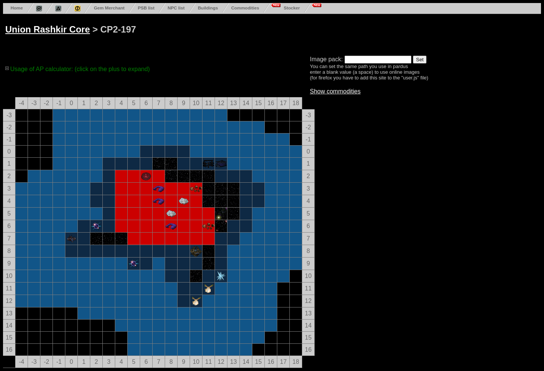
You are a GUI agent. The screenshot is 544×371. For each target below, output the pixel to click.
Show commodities (335, 91)
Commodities (245, 7)
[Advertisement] (291, 33)
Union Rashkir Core (47, 29)
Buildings (208, 7)
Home (17, 7)
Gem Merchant (109, 7)
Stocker (292, 7)
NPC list (176, 7)
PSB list (146, 7)
